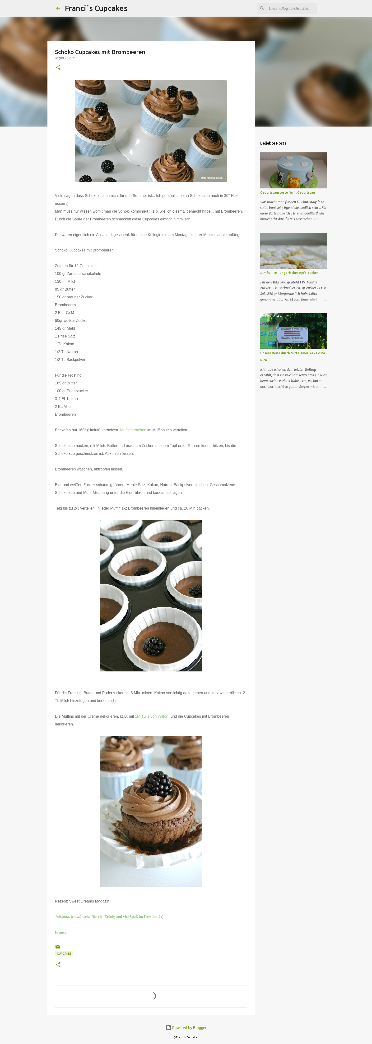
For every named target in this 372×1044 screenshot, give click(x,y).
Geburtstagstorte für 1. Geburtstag (287, 192)
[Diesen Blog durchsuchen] (292, 8)
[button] (58, 67)
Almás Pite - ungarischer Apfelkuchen (289, 273)
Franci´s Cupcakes (96, 8)
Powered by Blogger (186, 1028)
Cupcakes (64, 953)
